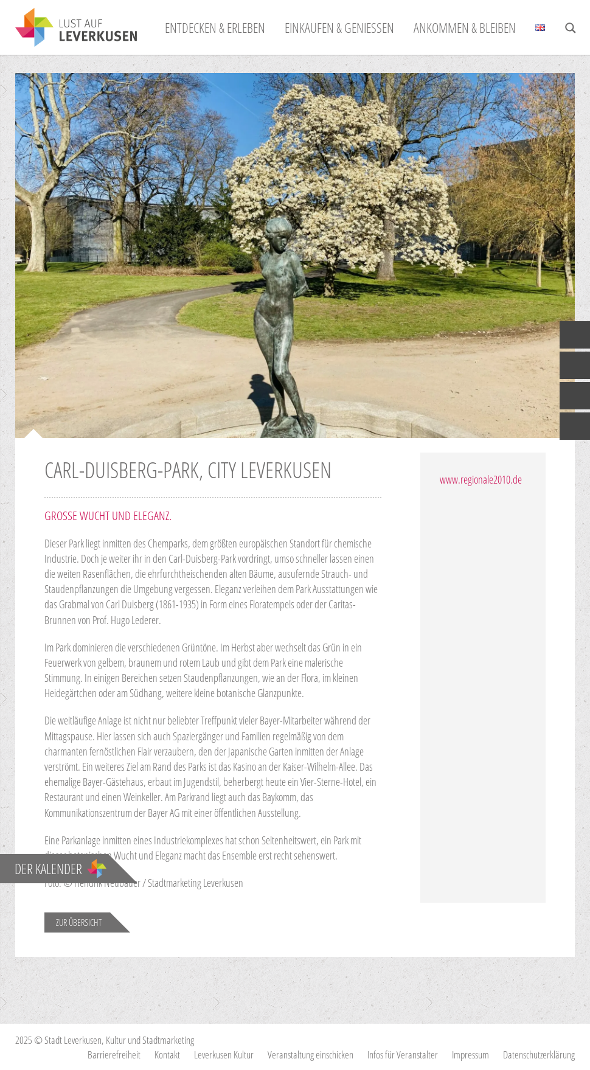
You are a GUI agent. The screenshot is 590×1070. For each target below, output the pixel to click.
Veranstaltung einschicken (310, 1054)
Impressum (470, 1054)
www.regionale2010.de (481, 479)
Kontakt (167, 1054)
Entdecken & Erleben (215, 27)
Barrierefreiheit (114, 1054)
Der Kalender (60, 868)
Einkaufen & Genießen (339, 27)
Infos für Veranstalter (402, 1054)
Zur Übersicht (79, 922)
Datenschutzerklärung (539, 1054)
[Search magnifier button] (570, 28)
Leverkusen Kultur (224, 1054)
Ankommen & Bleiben (465, 27)
